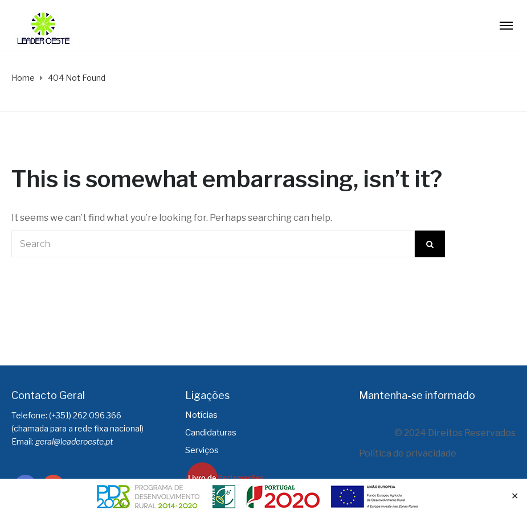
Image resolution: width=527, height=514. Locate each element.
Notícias (201, 415)
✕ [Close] (514, 496)
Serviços (202, 450)
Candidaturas (210, 432)
